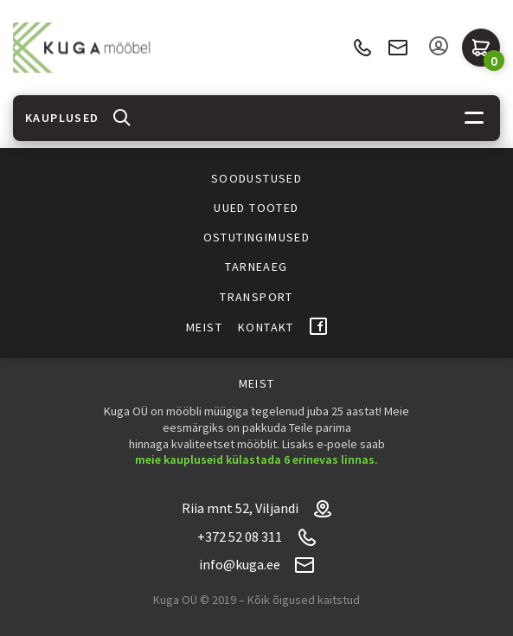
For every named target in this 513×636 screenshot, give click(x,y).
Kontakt (266, 327)
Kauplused (62, 117)
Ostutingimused (257, 237)
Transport (256, 297)
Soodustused (256, 178)
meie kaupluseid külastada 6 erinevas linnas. (256, 459)
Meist (204, 327)
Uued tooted (256, 207)
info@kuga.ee (397, 47)
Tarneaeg (256, 266)
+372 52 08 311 (362, 48)
